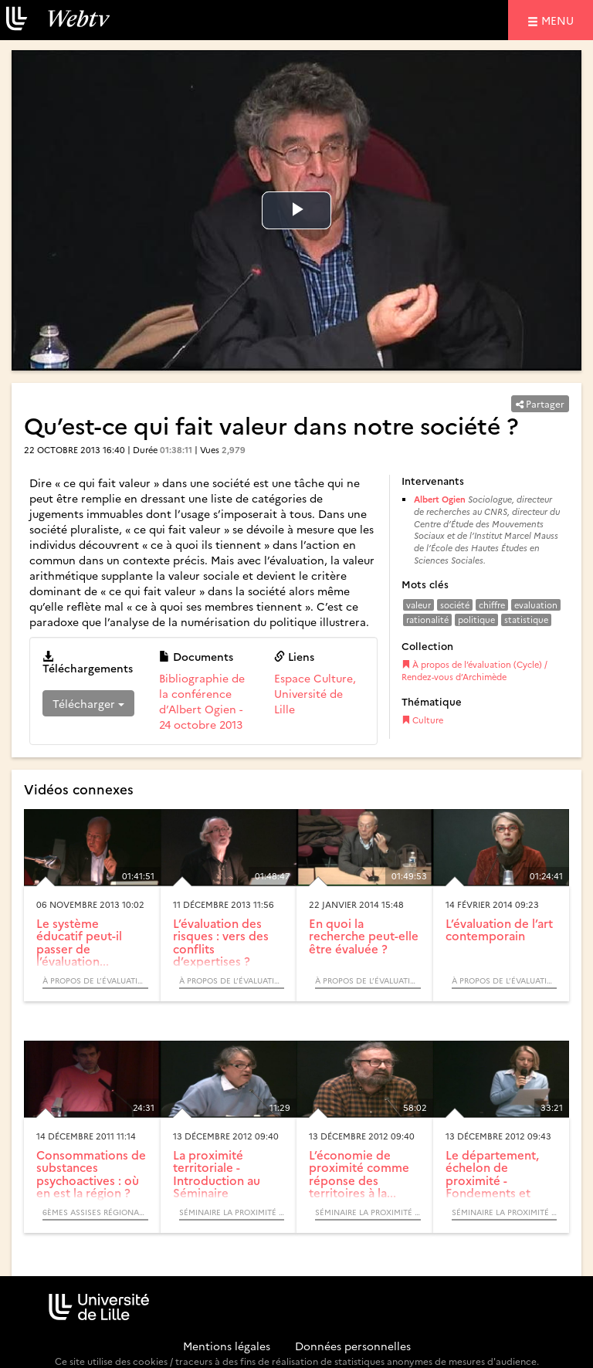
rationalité (427, 619)
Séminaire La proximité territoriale (232, 1212)
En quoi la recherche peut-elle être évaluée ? (363, 936)
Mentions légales (226, 1345)
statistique (526, 619)
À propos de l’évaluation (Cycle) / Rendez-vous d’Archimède (474, 670)
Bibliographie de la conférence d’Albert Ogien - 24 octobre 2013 (202, 701)
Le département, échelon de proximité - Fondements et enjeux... (492, 1180)
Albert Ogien (440, 499)
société (454, 605)
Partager (540, 403)
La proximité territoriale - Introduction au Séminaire (216, 1173)
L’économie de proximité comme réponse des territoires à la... (359, 1173)
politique (476, 619)
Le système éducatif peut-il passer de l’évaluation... (79, 942)
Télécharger (88, 703)
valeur (418, 605)
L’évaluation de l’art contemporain (499, 929)
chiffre (492, 605)
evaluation (535, 605)
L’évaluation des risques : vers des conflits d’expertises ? (221, 942)
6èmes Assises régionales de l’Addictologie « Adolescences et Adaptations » (95, 1212)
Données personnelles (353, 1345)
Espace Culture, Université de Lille (315, 693)
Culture (422, 720)
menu (560, 20)
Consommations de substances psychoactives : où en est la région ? (91, 1173)
